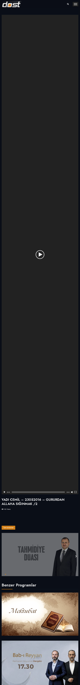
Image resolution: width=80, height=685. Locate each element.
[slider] (38, 492)
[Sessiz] (72, 492)
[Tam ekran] (75, 492)
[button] (40, 254)
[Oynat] (4, 492)
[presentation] (76, 556)
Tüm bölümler (8, 528)
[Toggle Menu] (75, 4)
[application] (40, 254)
